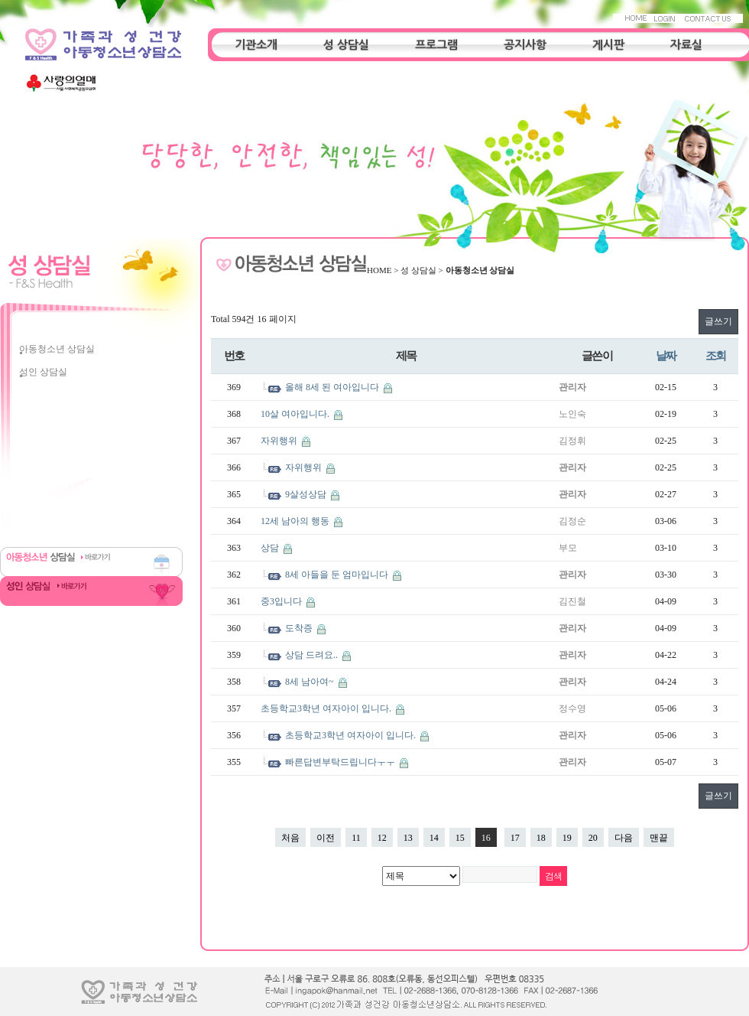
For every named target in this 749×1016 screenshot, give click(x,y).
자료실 (686, 44)
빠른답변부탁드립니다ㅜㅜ (341, 762)
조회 (715, 355)
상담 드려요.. (312, 655)
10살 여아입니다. (296, 414)
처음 (290, 837)
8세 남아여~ (310, 681)
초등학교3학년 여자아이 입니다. (327, 708)
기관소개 (256, 44)
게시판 (608, 44)
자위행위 (280, 440)
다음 (623, 837)
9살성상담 (307, 494)
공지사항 (525, 44)
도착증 (300, 628)
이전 (325, 837)
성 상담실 (346, 44)
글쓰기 (718, 321)
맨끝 (659, 837)
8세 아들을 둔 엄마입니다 (338, 574)
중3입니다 (282, 601)
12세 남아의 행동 (296, 521)
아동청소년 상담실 (57, 349)
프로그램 (436, 44)
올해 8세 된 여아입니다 (333, 387)
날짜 (666, 355)
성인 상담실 (43, 371)
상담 (271, 547)
